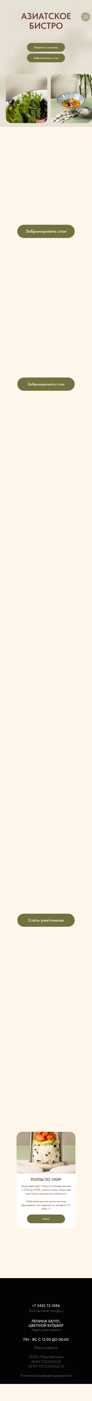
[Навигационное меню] (85, 17)
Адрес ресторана (45, 1329)
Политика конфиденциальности (46, 1375)
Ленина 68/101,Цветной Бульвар (46, 1323)
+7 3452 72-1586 (46, 1305)
